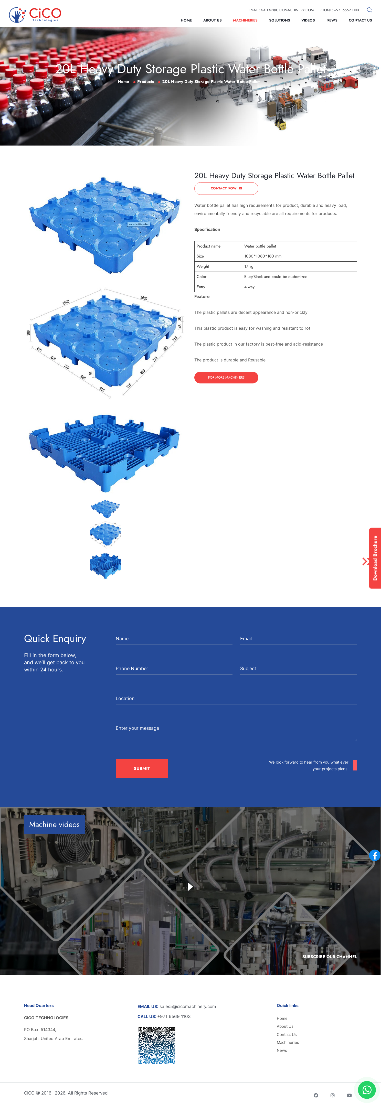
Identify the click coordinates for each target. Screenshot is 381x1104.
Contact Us (360, 20)
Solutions (279, 20)
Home (186, 20)
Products (145, 81)
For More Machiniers (226, 377)
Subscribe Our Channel (329, 957)
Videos (308, 20)
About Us (212, 20)
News (331, 20)
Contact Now (226, 188)
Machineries (245, 20)
